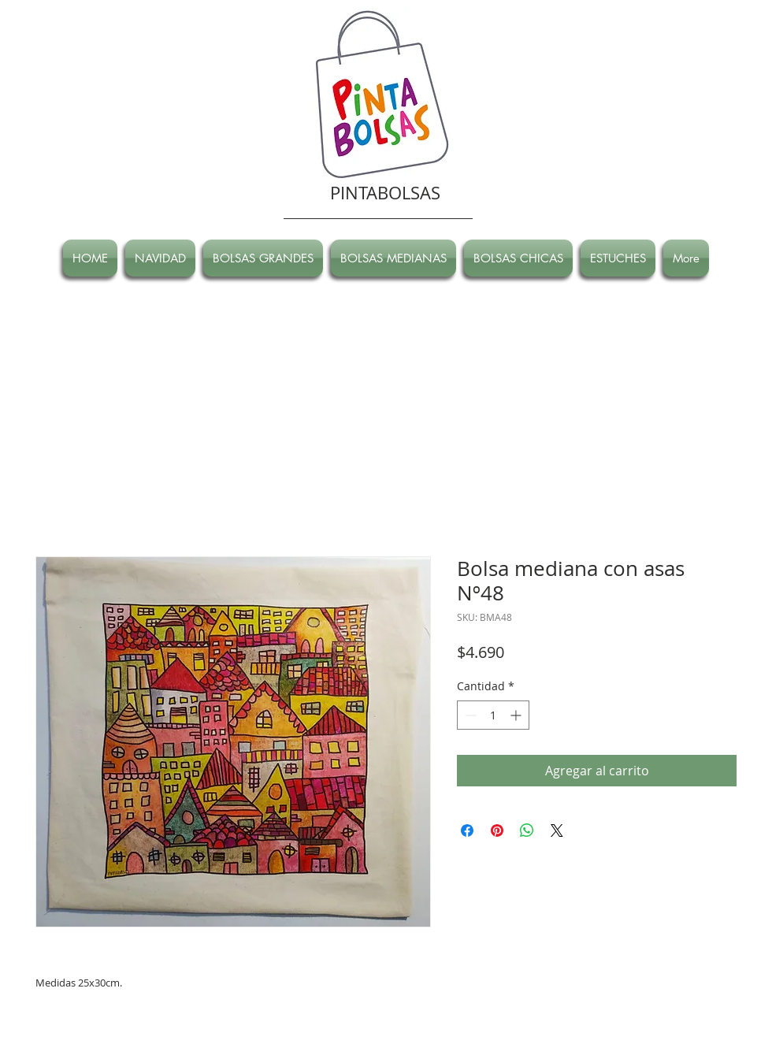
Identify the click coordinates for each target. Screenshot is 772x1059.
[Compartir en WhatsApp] (527, 830)
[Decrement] (469, 715)
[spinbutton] (493, 715)
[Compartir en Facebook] (467, 830)
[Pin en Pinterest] (497, 830)
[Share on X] (556, 830)
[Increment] (517, 715)
